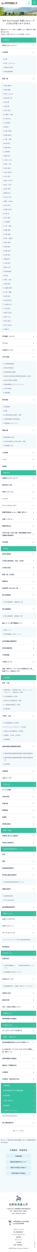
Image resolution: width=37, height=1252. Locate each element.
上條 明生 (7, 123)
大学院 (5, 548)
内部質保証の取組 (10, 372)
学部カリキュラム (8, 492)
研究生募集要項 (7, 648)
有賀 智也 (7, 284)
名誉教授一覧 (8, 445)
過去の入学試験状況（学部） (13, 700)
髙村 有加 (7, 279)
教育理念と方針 (7, 485)
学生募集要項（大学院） (12, 723)
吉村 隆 (6, 106)
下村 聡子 (7, 308)
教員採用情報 (8, 71)
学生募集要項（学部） (11, 696)
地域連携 (7, 392)
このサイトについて (10, 1110)
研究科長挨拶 (6, 554)
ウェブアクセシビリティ (10, 1116)
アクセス (5, 343)
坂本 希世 (7, 189)
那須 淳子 (7, 156)
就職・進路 (7, 830)
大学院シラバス (7, 662)
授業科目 (5, 581)
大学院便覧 (5, 655)
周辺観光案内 (6, 824)
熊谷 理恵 (7, 242)
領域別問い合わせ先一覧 (10, 588)
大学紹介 (6, 40)
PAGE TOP (34, 1245)
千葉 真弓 (7, 263)
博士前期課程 (6, 595)
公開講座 (6, 1085)
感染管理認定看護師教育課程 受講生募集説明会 (18, 759)
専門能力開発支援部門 (9, 875)
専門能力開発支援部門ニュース (14, 882)
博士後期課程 (6, 609)
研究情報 (6, 1095)
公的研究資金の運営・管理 (12, 415)
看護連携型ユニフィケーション (14, 384)
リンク (4, 459)
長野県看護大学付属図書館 (13, 1090)
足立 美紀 (7, 217)
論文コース (7, 630)
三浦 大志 (7, 118)
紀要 (5, 411)
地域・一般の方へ (10, 1037)
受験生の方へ (8, 913)
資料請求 (6, 1105)
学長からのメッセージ (9, 45)
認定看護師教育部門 (8, 907)
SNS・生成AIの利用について (11, 1007)
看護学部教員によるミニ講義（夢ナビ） (15, 512)
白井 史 (6, 213)
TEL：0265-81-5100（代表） (18, 1211)
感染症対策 (5, 1000)
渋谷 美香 (7, 168)
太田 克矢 (7, 110)
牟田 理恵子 (8, 238)
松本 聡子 (7, 255)
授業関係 (5, 810)
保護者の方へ (8, 1013)
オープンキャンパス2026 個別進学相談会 (17, 939)
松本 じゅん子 (8, 94)
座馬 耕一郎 (8, 98)
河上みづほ (7, 197)
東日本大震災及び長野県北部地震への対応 (17, 376)
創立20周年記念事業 (10, 380)
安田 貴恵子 (8, 85)
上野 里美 (7, 139)
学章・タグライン (10, 63)
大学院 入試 (6, 716)
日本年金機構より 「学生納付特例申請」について (19, 967)
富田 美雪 (7, 321)
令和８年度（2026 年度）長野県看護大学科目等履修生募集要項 (16, 534)
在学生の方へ (8, 953)
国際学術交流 (8, 896)
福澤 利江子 (8, 180)
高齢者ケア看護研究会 (9, 1065)
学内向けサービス (8, 979)
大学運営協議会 (9, 363)
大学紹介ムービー (8, 350)
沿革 (5, 59)
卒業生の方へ (8, 1025)
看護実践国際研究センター (13, 849)
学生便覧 (5, 542)
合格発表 (7, 709)
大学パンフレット (8, 926)
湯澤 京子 (7, 164)
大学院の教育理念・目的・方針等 (13, 561)
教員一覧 (5, 78)
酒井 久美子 (8, 312)
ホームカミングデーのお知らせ (12, 1030)
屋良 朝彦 (7, 89)
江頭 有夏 (7, 234)
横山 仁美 (7, 267)
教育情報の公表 (9, 437)
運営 (3, 861)
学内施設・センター (8, 336)
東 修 (6, 275)
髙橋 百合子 (8, 209)
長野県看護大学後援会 (9, 1018)
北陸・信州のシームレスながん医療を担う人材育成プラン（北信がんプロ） (17, 670)
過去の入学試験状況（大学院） (14, 731)
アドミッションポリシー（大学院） (15, 727)
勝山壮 (6, 127)
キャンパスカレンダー (9, 505)
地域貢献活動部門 (8, 868)
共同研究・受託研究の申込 (10, 1079)
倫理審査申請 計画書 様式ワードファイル (18, 986)
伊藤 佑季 (7, 251)
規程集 (4, 466)
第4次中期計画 (9, 368)
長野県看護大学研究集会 (12, 419)
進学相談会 (5, 947)
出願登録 (5, 771)
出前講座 (5, 1072)
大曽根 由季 (8, 288)
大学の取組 (5, 357)
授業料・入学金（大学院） (12, 735)
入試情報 (6, 677)
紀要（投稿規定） (18, 1244)
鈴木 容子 (7, 184)
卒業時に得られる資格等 (10, 836)
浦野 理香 (7, 230)
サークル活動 (6, 790)
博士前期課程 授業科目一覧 (13, 602)
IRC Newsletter (9, 900)
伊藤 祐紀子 (8, 135)
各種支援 (5, 803)
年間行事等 (5, 796)
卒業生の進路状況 (8, 842)
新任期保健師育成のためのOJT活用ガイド (15, 1042)
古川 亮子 (7, 176)
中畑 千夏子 (8, 131)
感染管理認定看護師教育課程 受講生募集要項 (18, 753)
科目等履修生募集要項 (9, 641)
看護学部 (6, 473)
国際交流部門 (6, 889)
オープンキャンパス (8, 932)
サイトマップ (18, 1239)
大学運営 (5, 52)
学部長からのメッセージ (10, 478)
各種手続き (5, 958)
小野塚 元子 (8, 304)
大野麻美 (7, 151)
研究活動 (5, 399)
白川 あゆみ (8, 325)
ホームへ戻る (19, 1130)
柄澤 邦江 (7, 296)
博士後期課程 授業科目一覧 (13, 616)
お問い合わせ (8, 1100)
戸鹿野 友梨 (8, 114)
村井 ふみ (7, 317)
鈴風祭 (4, 817)
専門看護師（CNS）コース (12, 634)
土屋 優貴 (7, 292)
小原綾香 (7, 222)
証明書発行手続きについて (12, 972)
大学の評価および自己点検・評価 (14, 441)
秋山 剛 (6, 102)
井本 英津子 (8, 172)
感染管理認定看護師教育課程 (11, 746)
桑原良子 (7, 259)
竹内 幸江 (7, 205)
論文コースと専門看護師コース (12, 623)
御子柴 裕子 (8, 300)
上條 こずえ (8, 160)
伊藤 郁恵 (7, 147)
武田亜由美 (7, 271)
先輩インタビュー (8, 519)
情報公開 (5, 430)
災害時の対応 (6, 993)
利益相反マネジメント (11, 423)
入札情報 (5, 452)
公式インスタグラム (8, 919)
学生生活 (6, 784)
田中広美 (7, 143)
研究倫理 (7, 406)
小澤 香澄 (7, 226)
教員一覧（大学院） (8, 574)
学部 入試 (5, 683)
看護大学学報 (8, 67)
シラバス (5, 498)
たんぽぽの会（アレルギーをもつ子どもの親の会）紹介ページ (17, 1050)
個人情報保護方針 (8, 1122)
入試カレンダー (7, 778)
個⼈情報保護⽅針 (18, 1232)
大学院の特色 (6, 567)
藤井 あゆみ (8, 201)
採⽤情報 (18, 1237)
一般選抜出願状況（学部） (12, 704)
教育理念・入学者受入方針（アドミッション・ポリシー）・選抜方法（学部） (19, 691)
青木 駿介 (7, 246)
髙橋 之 (6, 329)
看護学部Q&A (6, 526)
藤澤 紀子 (7, 193)
